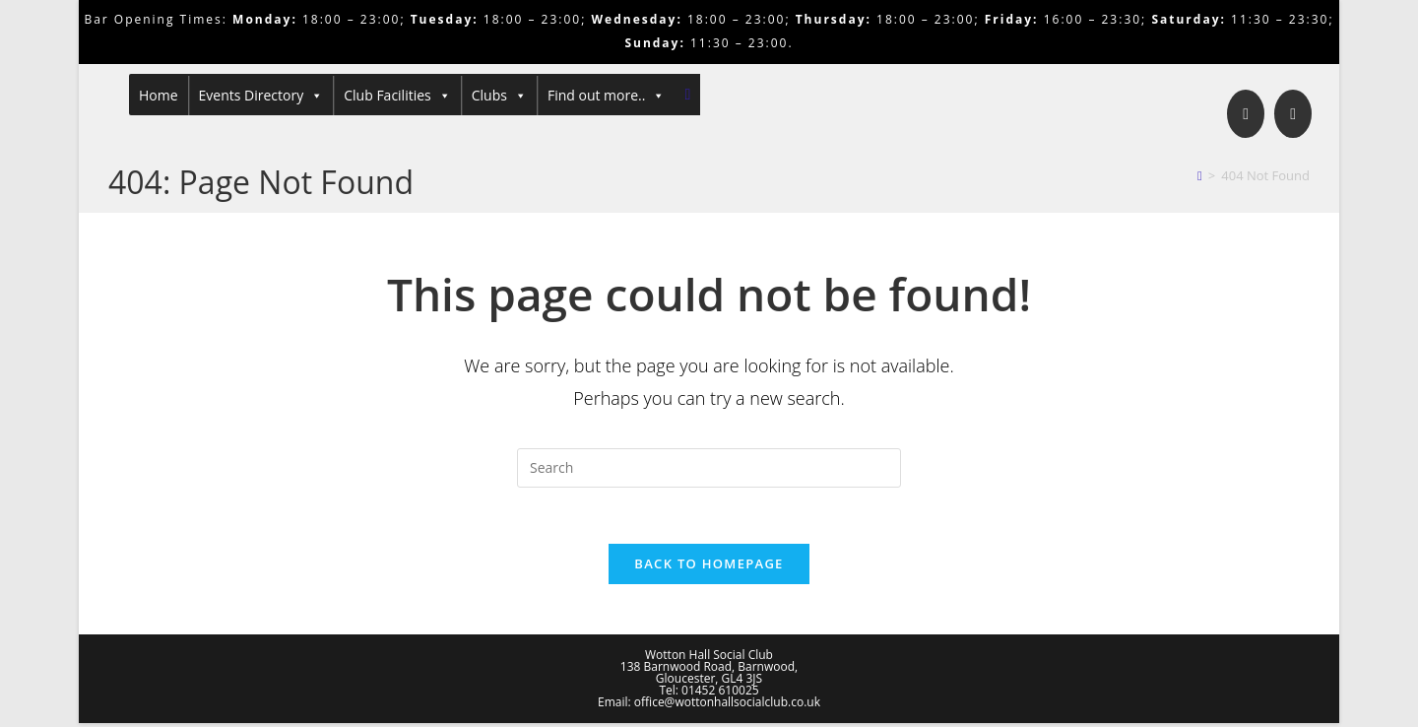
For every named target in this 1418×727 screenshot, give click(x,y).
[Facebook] (1245, 114)
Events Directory (261, 95)
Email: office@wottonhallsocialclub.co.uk (709, 705)
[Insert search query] (709, 468)
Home (158, 95)
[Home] (1199, 175)
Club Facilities (397, 95)
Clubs (499, 95)
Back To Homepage (708, 567)
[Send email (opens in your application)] (1293, 114)
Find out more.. (607, 95)
